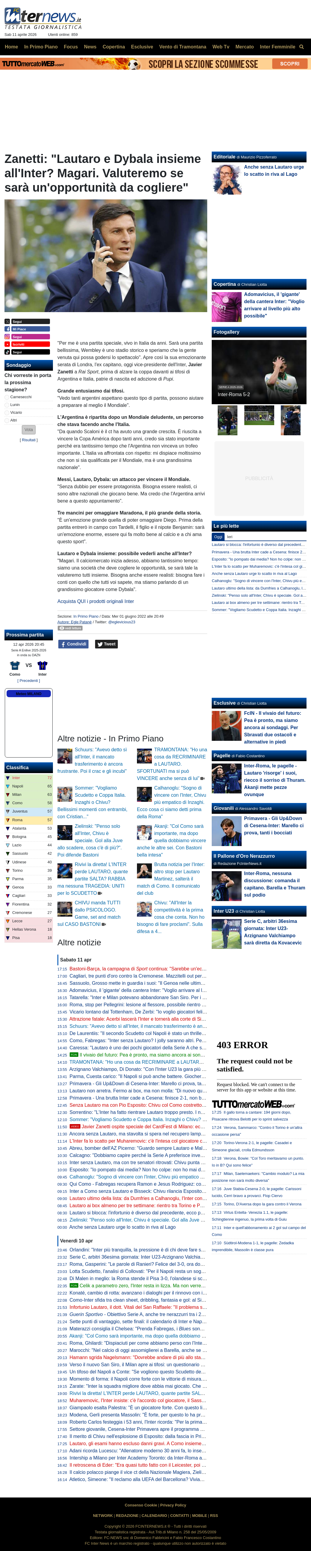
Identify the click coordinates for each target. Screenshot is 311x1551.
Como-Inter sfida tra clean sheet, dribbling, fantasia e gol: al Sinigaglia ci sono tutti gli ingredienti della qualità (185, 1300)
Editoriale (224, 156)
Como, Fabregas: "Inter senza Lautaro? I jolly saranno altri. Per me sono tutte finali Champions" (171, 1040)
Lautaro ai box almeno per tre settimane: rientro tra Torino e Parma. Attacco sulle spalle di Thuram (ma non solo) (189, 1205)
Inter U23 (224, 911)
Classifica (17, 767)
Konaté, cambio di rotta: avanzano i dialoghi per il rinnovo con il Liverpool (147, 1292)
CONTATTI (179, 1515)
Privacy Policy (173, 1505)
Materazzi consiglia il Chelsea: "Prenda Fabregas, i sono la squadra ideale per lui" (163, 1328)
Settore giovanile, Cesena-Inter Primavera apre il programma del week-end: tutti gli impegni (166, 1429)
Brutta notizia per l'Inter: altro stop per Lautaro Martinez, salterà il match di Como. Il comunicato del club (171, 879)
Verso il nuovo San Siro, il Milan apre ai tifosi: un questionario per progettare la (176, 1364)
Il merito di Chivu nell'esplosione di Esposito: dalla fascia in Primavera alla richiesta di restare (168, 1436)
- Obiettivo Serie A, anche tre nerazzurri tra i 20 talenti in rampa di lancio (163, 1314)
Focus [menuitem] (71, 46)
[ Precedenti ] (28, 680)
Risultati (29, 440)
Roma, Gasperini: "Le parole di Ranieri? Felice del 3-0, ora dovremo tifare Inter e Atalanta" (165, 1264)
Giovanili (224, 808)
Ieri (229, 537)
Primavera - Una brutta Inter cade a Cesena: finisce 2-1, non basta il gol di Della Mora (160, 1097)
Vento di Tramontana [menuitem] (182, 46)
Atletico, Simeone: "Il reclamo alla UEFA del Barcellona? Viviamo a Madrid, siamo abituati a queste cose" (180, 1479)
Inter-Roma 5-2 (234, 394)
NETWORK (103, 1515)
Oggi (218, 537)
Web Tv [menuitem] (220, 46)
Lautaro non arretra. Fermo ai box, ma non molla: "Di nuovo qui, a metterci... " (163, 1090)
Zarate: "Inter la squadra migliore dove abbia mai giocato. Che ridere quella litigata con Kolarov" (171, 1386)
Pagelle (222, 755)
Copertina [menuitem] (114, 46)
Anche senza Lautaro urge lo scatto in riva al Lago (122, 1227)
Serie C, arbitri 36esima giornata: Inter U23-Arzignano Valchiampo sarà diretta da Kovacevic (167, 1257)
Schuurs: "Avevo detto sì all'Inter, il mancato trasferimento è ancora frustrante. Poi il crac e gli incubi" (176, 1026)
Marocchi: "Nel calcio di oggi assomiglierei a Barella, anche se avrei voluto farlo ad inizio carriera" (173, 1350)
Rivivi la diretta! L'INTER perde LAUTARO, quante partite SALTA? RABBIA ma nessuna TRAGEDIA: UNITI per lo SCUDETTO (92, 879)
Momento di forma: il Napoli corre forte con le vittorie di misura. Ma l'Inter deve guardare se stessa (173, 1378)
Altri (13, 420)
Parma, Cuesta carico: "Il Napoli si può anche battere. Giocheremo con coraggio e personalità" (170, 1076)
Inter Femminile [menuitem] (277, 46)
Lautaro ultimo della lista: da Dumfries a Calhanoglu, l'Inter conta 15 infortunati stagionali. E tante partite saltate (187, 1198)
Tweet (106, 644)
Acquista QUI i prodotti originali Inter (95, 601)
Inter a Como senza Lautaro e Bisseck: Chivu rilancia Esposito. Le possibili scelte (156, 1191)
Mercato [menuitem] (244, 46)
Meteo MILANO (28, 694)
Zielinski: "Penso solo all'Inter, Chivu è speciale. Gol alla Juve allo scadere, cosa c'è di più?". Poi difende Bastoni (90, 840)
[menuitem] (301, 47)
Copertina (225, 284)
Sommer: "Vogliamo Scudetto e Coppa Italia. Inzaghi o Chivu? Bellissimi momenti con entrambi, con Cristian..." (92, 802)
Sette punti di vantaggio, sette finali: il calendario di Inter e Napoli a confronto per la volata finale (171, 1321)
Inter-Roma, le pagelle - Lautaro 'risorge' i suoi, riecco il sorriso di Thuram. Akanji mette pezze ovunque (274, 780)
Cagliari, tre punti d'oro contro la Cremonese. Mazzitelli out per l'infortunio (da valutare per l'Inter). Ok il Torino (185, 975)
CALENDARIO (154, 1515)
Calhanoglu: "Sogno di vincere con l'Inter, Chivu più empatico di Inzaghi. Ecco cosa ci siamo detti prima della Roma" (171, 802)
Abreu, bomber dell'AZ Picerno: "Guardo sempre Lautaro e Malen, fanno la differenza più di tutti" (171, 1148)
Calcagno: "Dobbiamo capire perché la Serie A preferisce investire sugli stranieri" (155, 1155)
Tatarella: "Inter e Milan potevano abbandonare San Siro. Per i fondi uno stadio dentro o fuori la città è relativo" (186, 997)
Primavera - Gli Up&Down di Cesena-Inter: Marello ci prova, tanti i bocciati (148, 1083)
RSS (214, 1515)
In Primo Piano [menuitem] (41, 46)
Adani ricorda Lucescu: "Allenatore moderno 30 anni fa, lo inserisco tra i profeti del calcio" (164, 1450)
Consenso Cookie (141, 1505)
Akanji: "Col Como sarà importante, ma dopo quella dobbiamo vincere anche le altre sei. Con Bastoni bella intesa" (171, 840)
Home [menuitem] (11, 46)
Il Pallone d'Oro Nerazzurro (244, 856)
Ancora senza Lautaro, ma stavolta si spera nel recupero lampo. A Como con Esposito (160, 1133)
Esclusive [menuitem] (142, 46)
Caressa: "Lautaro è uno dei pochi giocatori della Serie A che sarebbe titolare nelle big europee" (171, 1047)
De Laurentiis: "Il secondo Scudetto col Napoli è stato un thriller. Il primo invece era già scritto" (169, 1033)
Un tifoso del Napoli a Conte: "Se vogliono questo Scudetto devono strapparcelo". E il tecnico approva (177, 1371)
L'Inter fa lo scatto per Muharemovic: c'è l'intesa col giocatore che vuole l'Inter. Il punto (160, 1141)
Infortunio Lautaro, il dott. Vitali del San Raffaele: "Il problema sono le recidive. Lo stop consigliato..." (175, 1307)
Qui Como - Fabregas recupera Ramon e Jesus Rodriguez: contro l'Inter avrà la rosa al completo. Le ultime (183, 1184)
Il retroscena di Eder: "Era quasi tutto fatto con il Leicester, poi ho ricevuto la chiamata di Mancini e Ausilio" (182, 1465)
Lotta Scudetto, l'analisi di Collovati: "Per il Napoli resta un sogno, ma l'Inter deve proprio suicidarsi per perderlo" (188, 1271)
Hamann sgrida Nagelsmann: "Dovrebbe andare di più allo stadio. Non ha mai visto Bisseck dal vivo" (176, 1357)
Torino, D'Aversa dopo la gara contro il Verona (262, 1204)
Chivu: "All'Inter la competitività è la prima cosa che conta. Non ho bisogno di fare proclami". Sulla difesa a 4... (171, 917)
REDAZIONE (127, 1515)
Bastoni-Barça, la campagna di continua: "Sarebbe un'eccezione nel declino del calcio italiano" (176, 968)
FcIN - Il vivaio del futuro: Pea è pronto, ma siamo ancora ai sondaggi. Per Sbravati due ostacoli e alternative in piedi (272, 727)
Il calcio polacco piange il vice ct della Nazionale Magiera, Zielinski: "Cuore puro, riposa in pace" (171, 1472)
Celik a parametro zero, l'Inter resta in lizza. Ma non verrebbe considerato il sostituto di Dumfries (176, 1285)
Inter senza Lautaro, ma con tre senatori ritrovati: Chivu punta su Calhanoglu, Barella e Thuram (170, 1162)
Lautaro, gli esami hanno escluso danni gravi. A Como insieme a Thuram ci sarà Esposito (164, 1443)
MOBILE (199, 1515)
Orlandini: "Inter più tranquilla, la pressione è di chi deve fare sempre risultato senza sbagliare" (169, 1249)
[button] (29, 429)
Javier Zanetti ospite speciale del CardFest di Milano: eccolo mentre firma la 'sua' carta (167, 1126)
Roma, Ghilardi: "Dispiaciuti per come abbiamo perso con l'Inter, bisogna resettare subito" (164, 1343)
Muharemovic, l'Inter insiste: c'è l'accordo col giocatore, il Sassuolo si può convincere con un (172, 1400)
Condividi (73, 644)
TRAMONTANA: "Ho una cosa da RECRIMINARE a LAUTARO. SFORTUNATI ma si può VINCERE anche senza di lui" (172, 764)
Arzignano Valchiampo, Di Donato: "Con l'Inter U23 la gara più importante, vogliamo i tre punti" (169, 1069)
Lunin (15, 404)
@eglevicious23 (121, 622)
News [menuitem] (90, 46)
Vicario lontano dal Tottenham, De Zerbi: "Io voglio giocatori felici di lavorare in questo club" (166, 1011)
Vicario (16, 412)
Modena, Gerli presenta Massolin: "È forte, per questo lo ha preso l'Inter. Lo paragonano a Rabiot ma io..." (182, 1414)
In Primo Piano (85, 616)
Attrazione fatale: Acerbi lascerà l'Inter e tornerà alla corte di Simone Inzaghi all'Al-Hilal (160, 1019)
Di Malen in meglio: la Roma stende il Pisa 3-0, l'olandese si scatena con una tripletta (160, 1278)
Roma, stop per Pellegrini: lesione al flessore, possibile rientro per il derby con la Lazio (161, 1004)
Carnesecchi (21, 397)
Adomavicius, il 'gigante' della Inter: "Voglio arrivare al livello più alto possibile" (160, 990)
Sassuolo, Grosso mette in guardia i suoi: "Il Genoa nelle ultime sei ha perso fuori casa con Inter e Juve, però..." (188, 983)
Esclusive (225, 703)
